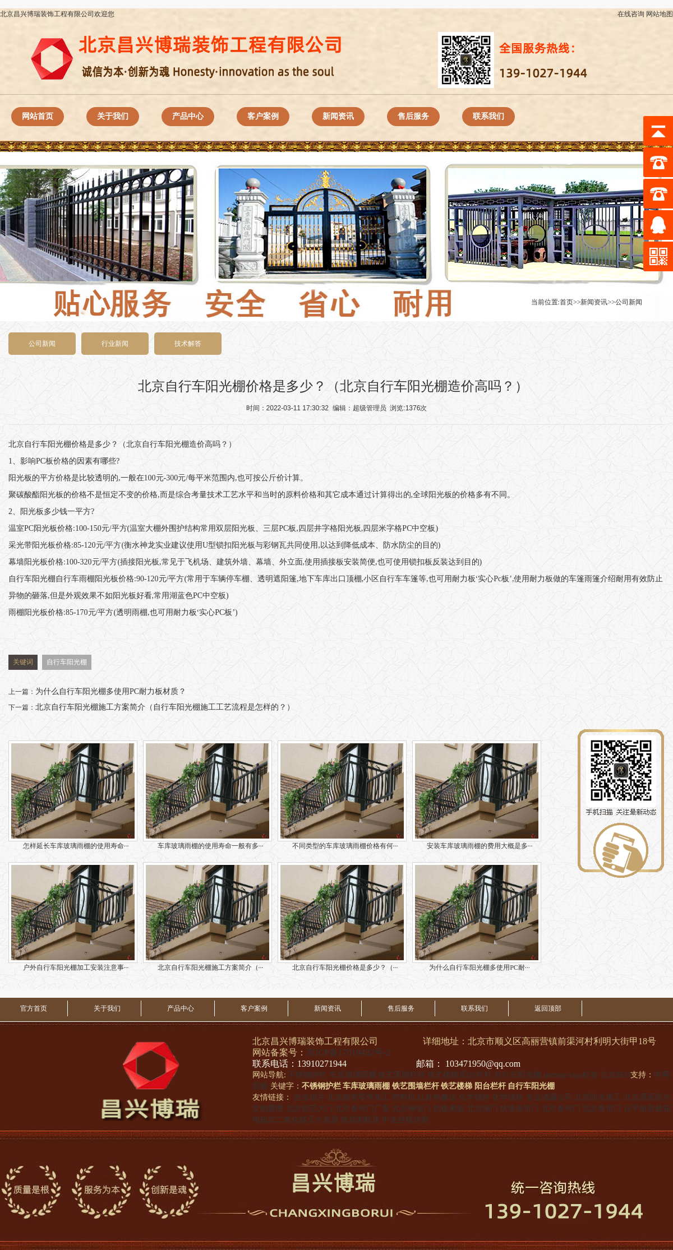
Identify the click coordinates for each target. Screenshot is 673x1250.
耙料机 (404, 1097)
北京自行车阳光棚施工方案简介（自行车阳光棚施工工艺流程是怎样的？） (164, 707)
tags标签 (583, 1075)
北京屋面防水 (647, 1097)
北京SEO (615, 1075)
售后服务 (413, 116)
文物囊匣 (268, 1108)
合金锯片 (309, 1097)
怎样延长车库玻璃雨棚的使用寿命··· (72, 795)
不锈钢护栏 (307, 1075)
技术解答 (187, 344)
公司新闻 (628, 302)
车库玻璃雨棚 (352, 1075)
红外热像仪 (437, 1097)
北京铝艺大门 (309, 1108)
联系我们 (488, 116)
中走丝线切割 (405, 1119)
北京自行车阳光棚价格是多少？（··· (342, 916)
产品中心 (188, 116)
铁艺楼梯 (443, 1075)
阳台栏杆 (476, 1075)
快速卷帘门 (519, 1108)
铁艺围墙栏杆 (401, 1075)
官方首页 (33, 1008)
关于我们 (112, 116)
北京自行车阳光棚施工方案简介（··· (207, 916)
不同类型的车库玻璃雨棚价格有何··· (342, 795)
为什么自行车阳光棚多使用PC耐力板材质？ (110, 691)
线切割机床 (360, 1119)
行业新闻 (115, 344)
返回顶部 (547, 1008)
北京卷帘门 (560, 1108)
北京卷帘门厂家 (362, 1108)
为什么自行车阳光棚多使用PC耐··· (476, 916)
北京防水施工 (597, 1097)
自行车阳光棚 (47, 444)
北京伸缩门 (411, 1108)
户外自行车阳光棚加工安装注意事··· (72, 916)
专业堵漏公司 (549, 1097)
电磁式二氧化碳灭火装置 (295, 1119)
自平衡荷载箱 (647, 1108)
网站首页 (37, 116)
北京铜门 (482, 1108)
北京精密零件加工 (358, 1097)
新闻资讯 (338, 116)
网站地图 (659, 14)
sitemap (555, 1075)
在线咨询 (630, 14)
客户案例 (263, 116)
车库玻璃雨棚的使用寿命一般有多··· (207, 795)
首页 (566, 302)
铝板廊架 (448, 1108)
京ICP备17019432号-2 (348, 1052)
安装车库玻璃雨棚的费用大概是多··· (476, 795)
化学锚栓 (474, 1097)
